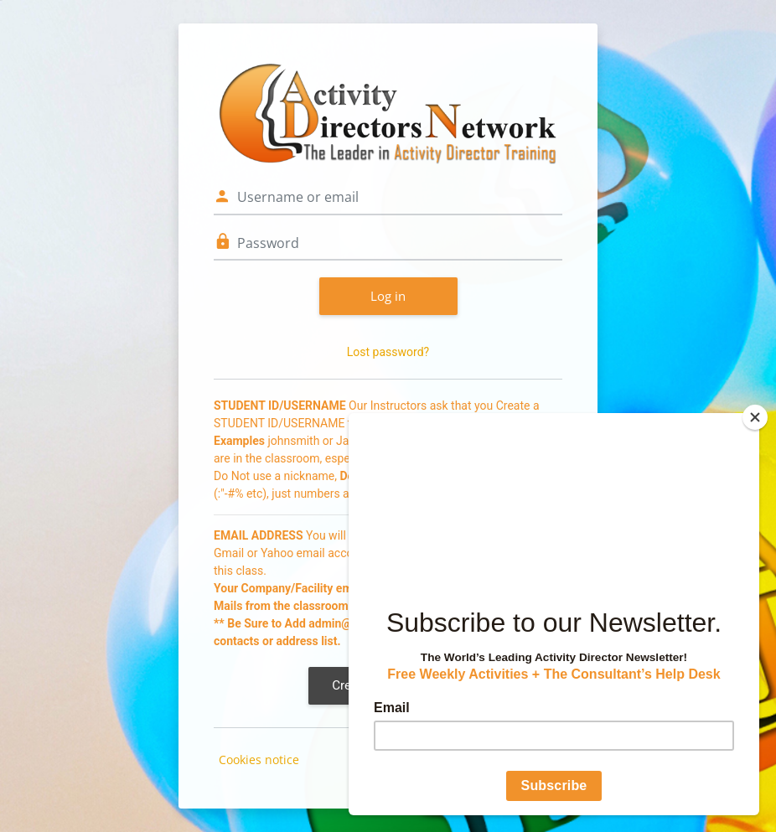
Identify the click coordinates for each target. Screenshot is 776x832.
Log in (388, 295)
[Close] (755, 417)
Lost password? (388, 352)
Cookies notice (259, 759)
